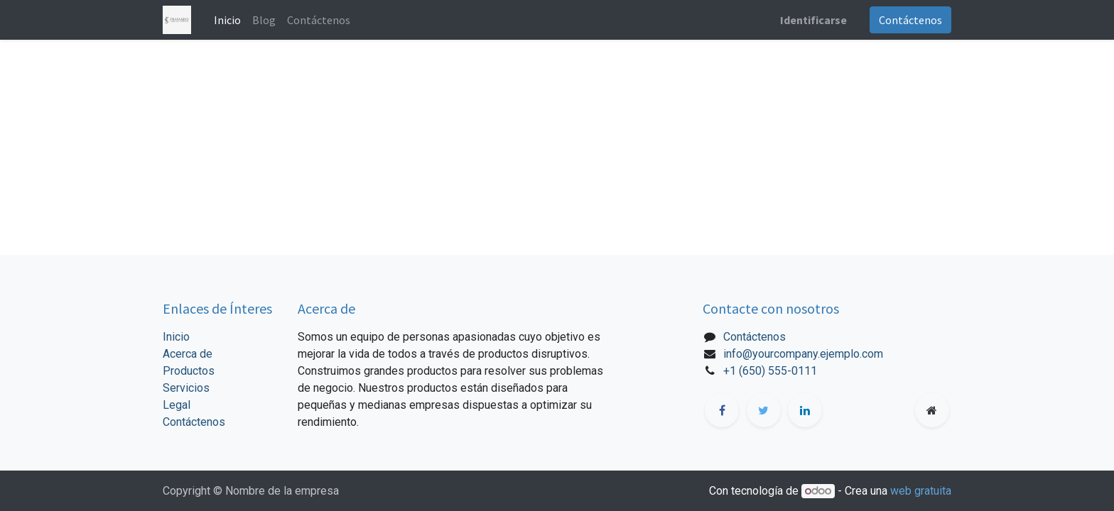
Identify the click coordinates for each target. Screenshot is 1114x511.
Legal (176, 405)
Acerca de (187, 354)
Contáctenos (910, 20)
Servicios (186, 388)
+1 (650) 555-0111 (770, 371)
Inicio (176, 337)
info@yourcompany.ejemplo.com (803, 354)
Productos (189, 371)
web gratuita (920, 491)
